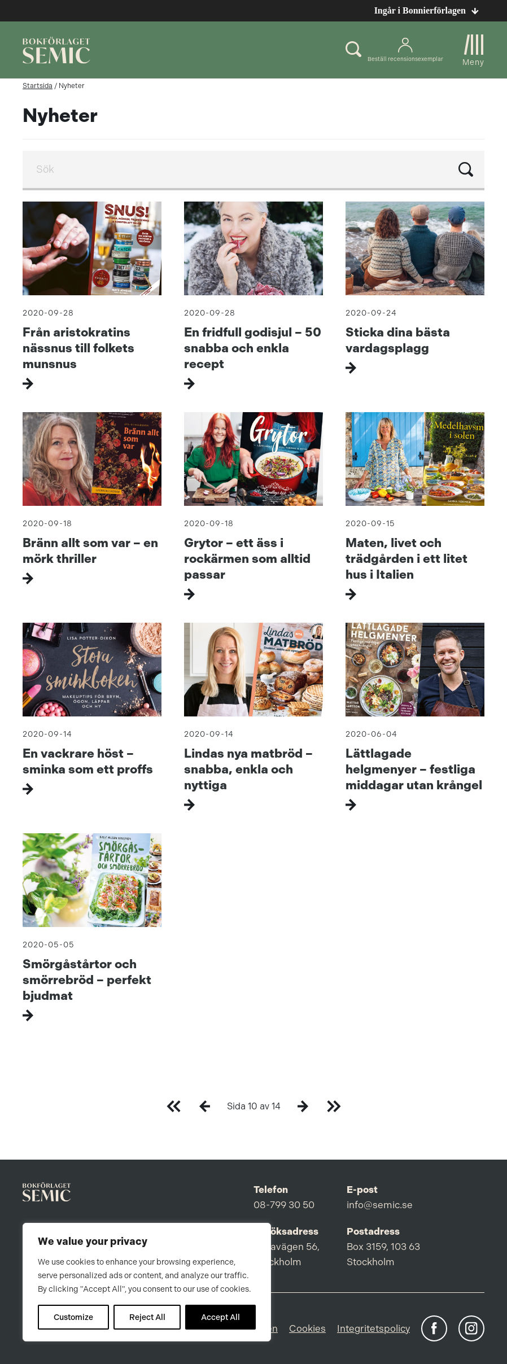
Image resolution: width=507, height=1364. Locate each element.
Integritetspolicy (373, 1328)
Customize (73, 1317)
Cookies (307, 1328)
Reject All (147, 1317)
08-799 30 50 (283, 1204)
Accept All (220, 1317)
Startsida (38, 86)
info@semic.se (380, 1204)
